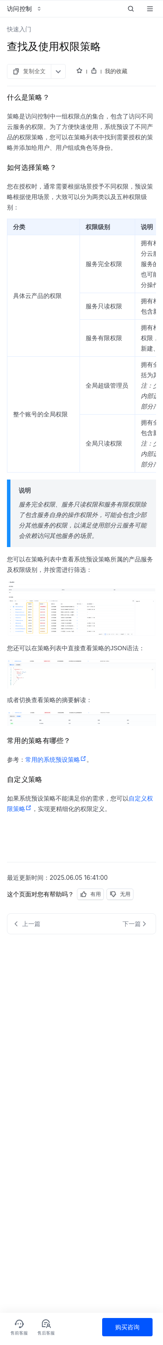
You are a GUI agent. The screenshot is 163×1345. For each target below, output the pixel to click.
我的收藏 (116, 71)
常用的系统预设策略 (55, 759)
